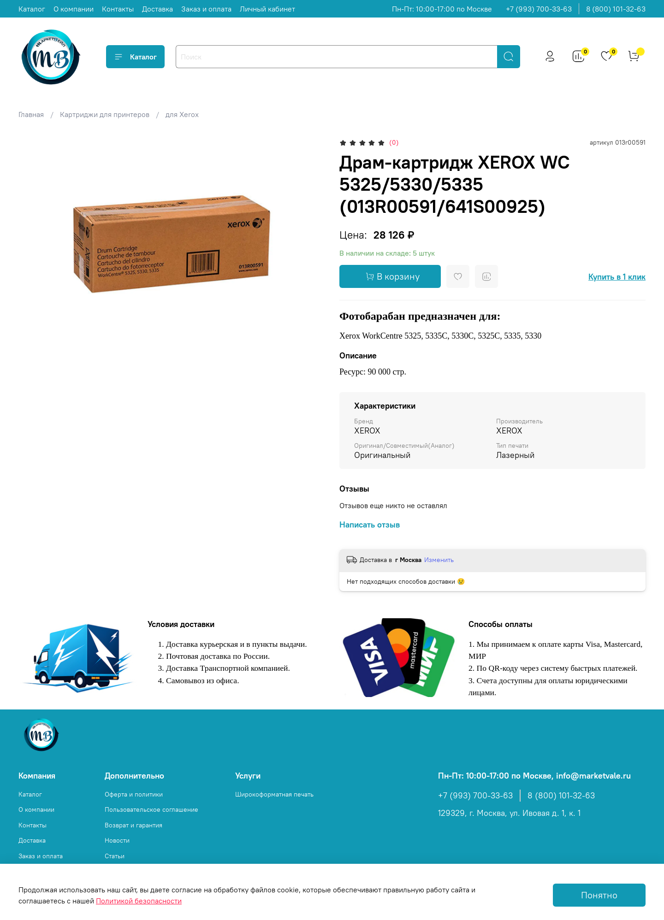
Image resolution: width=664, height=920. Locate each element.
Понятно (599, 895)
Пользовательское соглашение (151, 809)
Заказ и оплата (206, 8)
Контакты (118, 8)
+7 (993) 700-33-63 (539, 8)
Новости (117, 840)
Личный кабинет (267, 8)
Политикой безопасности (139, 900)
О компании (73, 8)
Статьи (115, 856)
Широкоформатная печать (274, 794)
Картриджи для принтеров (104, 114)
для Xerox (182, 114)
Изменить (439, 560)
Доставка (157, 8)
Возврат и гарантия (133, 825)
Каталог (31, 8)
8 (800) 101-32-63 (616, 8)
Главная (31, 114)
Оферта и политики (134, 794)
